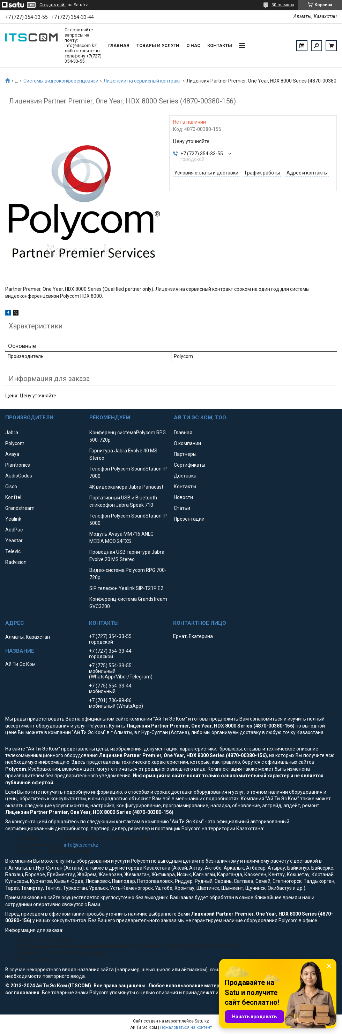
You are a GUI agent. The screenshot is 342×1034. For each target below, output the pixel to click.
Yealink (13, 519)
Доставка (185, 476)
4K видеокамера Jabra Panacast (126, 487)
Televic (13, 551)
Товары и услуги (157, 45)
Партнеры (185, 454)
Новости (183, 497)
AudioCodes (18, 476)
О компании (187, 443)
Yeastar (14, 540)
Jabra (11, 432)
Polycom (14, 443)
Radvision (16, 562)
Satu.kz (202, 1021)
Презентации (189, 519)
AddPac (14, 529)
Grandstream (20, 508)
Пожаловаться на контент (186, 1027)
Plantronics (17, 465)
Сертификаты (189, 465)
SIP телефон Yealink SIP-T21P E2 (126, 588)
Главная (118, 45)
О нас (193, 45)
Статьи (182, 508)
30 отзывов (283, 4)
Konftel (13, 497)
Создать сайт (52, 4)
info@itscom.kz (81, 845)
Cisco (11, 486)
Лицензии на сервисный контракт (142, 81)
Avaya (12, 454)
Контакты (219, 45)
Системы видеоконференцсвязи (60, 81)
